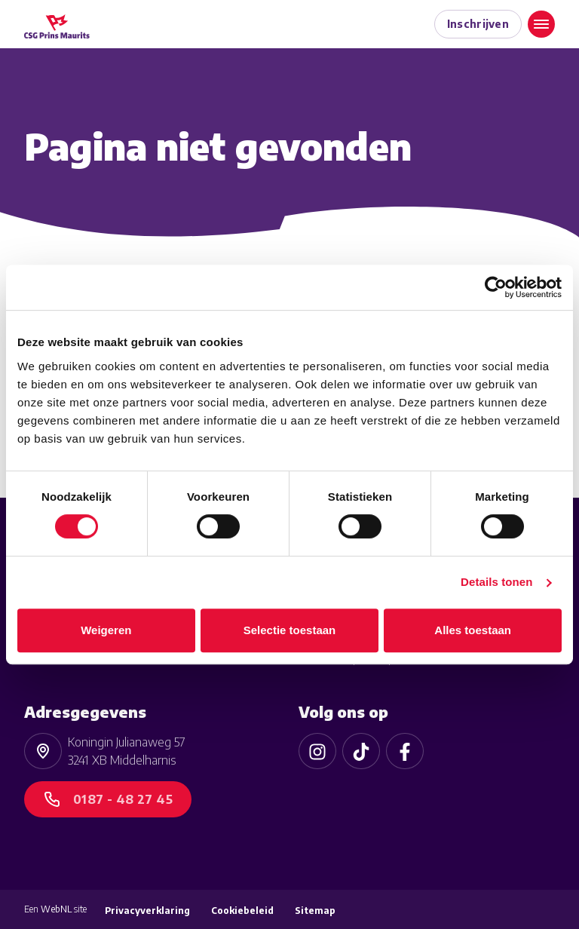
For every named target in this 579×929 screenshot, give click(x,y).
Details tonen (496, 581)
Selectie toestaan (290, 630)
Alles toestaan (472, 630)
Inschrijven (478, 23)
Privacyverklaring (147, 910)
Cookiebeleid (242, 910)
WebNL (56, 909)
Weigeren (106, 630)
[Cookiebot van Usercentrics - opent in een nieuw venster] (496, 287)
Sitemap (315, 910)
